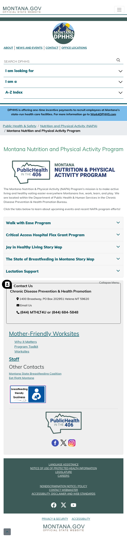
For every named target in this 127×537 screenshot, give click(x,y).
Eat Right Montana (21, 378)
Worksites (21, 351)
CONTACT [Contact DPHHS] (52, 47)
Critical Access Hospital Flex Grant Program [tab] (45, 235)
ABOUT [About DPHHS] (8, 47)
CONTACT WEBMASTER (63, 490)
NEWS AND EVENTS (29, 47)
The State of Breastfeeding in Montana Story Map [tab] (50, 259)
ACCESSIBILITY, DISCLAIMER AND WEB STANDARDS (63, 493)
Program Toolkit (26, 346)
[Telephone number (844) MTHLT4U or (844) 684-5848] (47, 312)
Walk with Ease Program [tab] (28, 223)
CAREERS (63, 475)
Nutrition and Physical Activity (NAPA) (68, 126)
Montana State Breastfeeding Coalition (35, 373)
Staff (14, 359)
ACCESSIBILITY (81, 519)
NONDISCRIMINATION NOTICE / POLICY (63, 486)
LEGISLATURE (63, 472)
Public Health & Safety (19, 126)
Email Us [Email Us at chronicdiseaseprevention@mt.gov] (24, 305)
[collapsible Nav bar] (119, 9)
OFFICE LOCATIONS (74, 47)
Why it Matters (25, 342)
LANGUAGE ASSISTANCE (63, 464)
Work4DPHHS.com (103, 114)
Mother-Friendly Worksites (44, 333)
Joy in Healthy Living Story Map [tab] (34, 247)
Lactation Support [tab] (22, 271)
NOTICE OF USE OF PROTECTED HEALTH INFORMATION (63, 468)
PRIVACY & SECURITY (55, 519)
